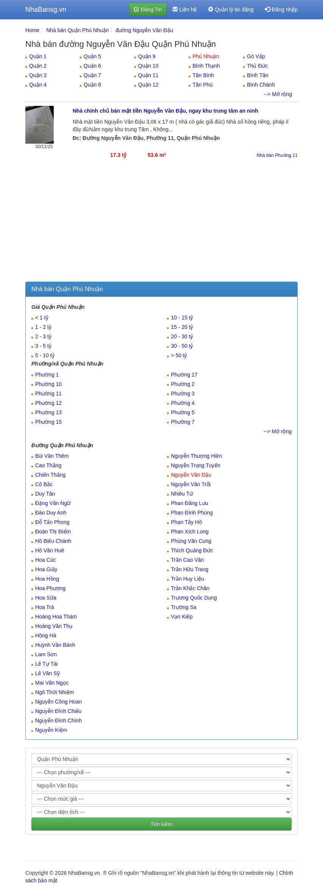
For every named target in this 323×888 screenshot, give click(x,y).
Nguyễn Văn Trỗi (191, 484)
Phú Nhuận (206, 56)
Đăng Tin (148, 9)
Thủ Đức (257, 66)
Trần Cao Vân (187, 560)
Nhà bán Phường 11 (277, 155)
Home (32, 30)
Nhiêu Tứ (182, 494)
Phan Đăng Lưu (189, 503)
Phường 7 (182, 422)
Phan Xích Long (190, 531)
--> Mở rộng (278, 94)
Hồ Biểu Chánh (53, 541)
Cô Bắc (44, 484)
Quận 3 (38, 75)
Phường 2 (182, 384)
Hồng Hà (45, 635)
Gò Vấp (256, 56)
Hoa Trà (44, 607)
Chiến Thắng (50, 475)
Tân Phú (203, 85)
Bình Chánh (261, 85)
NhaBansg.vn (45, 9)
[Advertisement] (161, 225)
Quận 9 (146, 56)
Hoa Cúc (45, 560)
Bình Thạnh (206, 66)
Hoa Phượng (50, 588)
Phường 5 (182, 412)
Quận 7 (92, 75)
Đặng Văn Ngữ (52, 503)
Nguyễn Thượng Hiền (196, 456)
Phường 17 (184, 375)
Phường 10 (48, 384)
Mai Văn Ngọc (51, 683)
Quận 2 (38, 66)
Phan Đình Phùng (192, 513)
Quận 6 (92, 66)
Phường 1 (47, 375)
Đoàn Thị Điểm (53, 531)
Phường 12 (48, 403)
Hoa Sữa (45, 598)
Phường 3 (182, 394)
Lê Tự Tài (46, 664)
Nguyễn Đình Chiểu (58, 711)
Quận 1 (38, 56)
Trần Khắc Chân (190, 588)
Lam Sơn (46, 654)
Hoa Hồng (47, 579)
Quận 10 (148, 66)
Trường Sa (183, 607)
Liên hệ (184, 9)
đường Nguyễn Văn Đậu (144, 30)
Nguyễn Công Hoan (58, 702)
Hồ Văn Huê (49, 550)
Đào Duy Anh (51, 513)
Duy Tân (45, 494)
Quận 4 (38, 85)
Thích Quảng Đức (192, 550)
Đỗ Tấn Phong (52, 522)
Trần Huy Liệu (187, 579)
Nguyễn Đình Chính (58, 721)
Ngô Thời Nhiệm (54, 692)
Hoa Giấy (46, 569)
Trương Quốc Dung (194, 598)
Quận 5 (92, 56)
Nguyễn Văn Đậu (191, 475)
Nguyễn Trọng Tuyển (196, 465)
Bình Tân (258, 75)
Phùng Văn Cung (191, 541)
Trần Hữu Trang (189, 569)
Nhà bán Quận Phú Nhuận (77, 30)
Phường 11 (48, 394)
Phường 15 (48, 422)
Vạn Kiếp (182, 617)
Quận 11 (148, 75)
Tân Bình (203, 75)
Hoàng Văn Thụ (54, 626)
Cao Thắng (48, 465)
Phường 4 (182, 403)
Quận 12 (148, 85)
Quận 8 (92, 85)
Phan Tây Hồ (186, 522)
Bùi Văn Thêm (51, 456)
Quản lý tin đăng (230, 9)
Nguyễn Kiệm (51, 730)
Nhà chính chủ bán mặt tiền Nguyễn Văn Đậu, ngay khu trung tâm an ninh (165, 111)
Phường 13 (48, 412)
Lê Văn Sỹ (47, 673)
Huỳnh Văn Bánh (55, 645)
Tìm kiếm (161, 824)
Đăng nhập (281, 9)
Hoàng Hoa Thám (56, 617)
